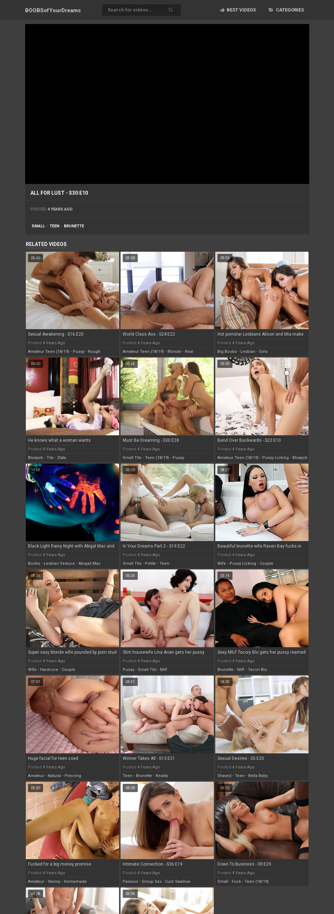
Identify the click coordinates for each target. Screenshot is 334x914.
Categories (286, 10)
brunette (74, 226)
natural (54, 775)
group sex (151, 881)
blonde (174, 351)
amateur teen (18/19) (48, 351)
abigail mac (90, 563)
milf (163, 669)
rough (94, 351)
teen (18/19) (157, 457)
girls (263, 351)
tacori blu (257, 669)
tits (50, 457)
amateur (36, 775)
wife (221, 563)
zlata (61, 457)
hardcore (49, 669)
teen (54, 226)
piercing (73, 775)
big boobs (227, 351)
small (38, 226)
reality (162, 775)
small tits (132, 457)
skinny (54, 881)
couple (266, 563)
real (189, 351)
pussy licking (275, 457)
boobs (34, 563)
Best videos (238, 10)
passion (130, 881)
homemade (75, 881)
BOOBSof (53, 10)
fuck (236, 881)
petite (150, 563)
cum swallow (177, 881)
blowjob (35, 457)
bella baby (258, 775)
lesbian (247, 351)
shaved (224, 775)
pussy (78, 351)
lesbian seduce (59, 563)
